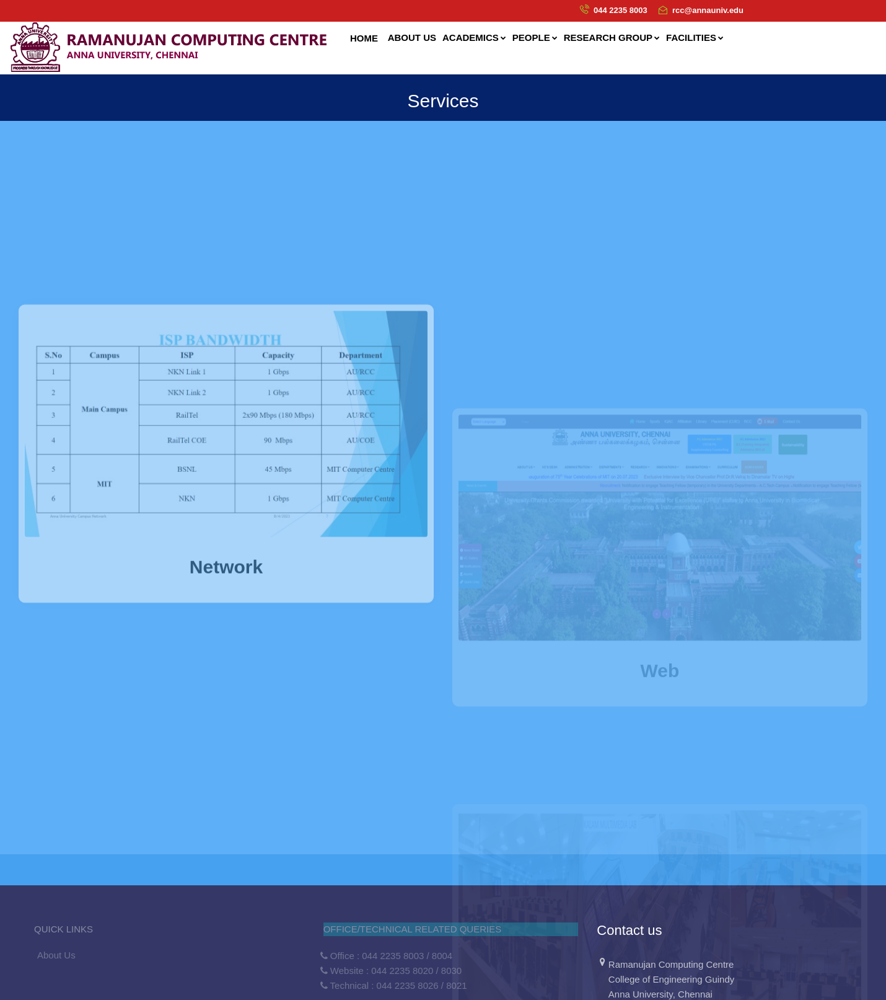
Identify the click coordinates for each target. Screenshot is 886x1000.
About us (412, 37)
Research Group (612, 37)
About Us (56, 955)
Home (364, 38)
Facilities (695, 37)
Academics (474, 37)
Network (226, 619)
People (535, 37)
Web (660, 706)
